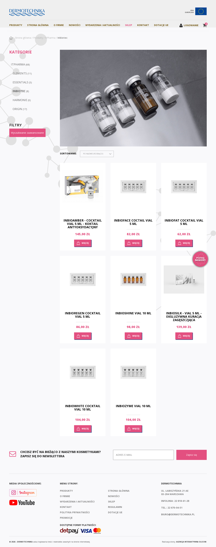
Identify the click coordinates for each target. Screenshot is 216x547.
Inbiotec (63, 37)
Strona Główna (38, 25)
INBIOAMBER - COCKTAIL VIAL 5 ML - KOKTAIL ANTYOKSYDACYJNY (82, 223)
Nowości (74, 25)
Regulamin (115, 506)
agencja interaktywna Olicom (191, 541)
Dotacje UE (161, 25)
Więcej (85, 243)
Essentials (20, 82)
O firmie (59, 25)
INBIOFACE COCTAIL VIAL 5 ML (133, 222)
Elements (20, 73)
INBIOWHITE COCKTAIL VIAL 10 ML (82, 407)
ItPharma (50, 37)
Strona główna (22, 37)
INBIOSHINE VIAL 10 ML (133, 313)
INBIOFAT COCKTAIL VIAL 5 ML (184, 222)
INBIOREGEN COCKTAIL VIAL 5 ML (83, 315)
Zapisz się (191, 454)
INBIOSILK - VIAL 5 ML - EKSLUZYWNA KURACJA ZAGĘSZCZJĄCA (184, 316)
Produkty (15, 25)
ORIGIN (17, 109)
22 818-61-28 (181, 500)
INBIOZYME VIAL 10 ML (133, 406)
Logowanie (188, 25)
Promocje (66, 517)
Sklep (128, 25)
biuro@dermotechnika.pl (178, 514)
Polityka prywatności (75, 512)
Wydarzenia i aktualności (102, 25)
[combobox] (97, 154)
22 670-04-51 (175, 507)
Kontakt (143, 25)
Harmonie (20, 100)
